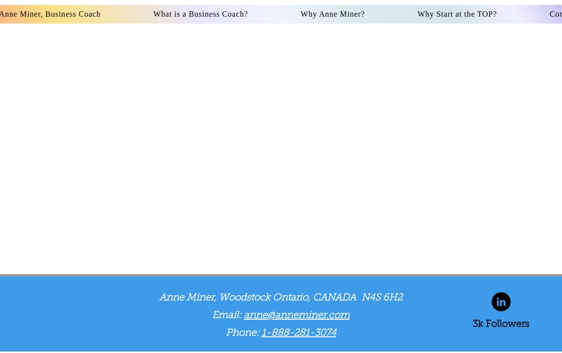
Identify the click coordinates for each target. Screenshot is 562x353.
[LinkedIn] (501, 301)
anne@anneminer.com (297, 316)
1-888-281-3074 (298, 333)
